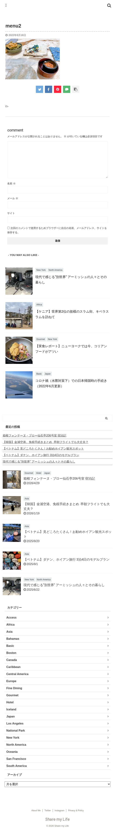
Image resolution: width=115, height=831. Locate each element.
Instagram (59, 810)
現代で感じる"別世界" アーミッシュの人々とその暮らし (39, 461)
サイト (11, 213)
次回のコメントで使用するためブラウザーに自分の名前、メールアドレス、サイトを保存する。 (57, 230)
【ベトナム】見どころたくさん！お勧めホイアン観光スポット (43, 448)
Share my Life (57, 819)
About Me (36, 810)
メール (12, 198)
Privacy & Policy (76, 810)
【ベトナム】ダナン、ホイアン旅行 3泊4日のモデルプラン (41, 455)
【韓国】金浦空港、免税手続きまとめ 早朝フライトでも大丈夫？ (45, 442)
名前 (11, 183)
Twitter (47, 810)
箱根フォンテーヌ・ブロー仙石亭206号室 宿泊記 (34, 435)
